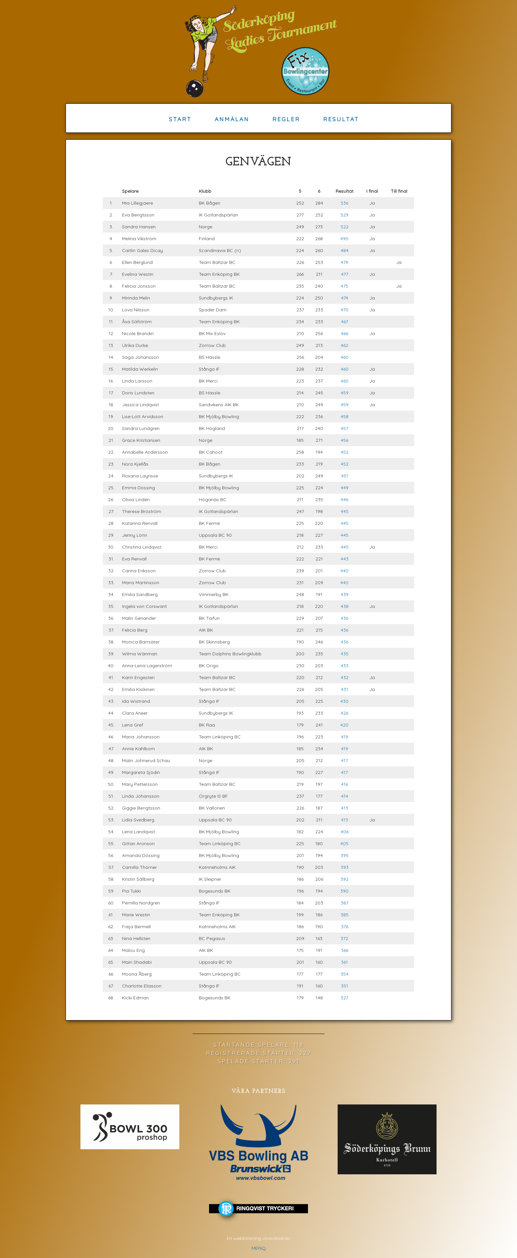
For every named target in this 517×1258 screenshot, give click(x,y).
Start (180, 119)
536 (344, 203)
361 (344, 962)
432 (345, 677)
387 (344, 903)
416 (344, 784)
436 (344, 618)
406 (345, 832)
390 (344, 891)
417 (344, 760)
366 (344, 950)
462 (344, 345)
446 (344, 499)
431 (344, 689)
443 (345, 559)
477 (344, 274)
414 (344, 796)
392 (345, 879)
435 (345, 654)
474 (344, 298)
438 (345, 606)
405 (344, 843)
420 (344, 725)
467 (344, 322)
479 (344, 262)
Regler (286, 119)
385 (345, 915)
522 (345, 227)
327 (344, 998)
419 (344, 737)
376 (344, 926)
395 (345, 855)
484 (345, 250)
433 (345, 666)
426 (344, 713)
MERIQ (259, 1248)
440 (344, 571)
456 (344, 440)
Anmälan (232, 119)
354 (345, 974)
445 (345, 511)
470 (345, 310)
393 (345, 867)
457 (344, 428)
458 (345, 416)
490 (344, 239)
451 (344, 476)
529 (345, 215)
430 (344, 701)
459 (345, 393)
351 (344, 986)
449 (345, 488)
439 (345, 594)
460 (345, 357)
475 (344, 286)
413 (344, 808)
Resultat (341, 119)
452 (345, 452)
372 (344, 938)
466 (344, 333)
